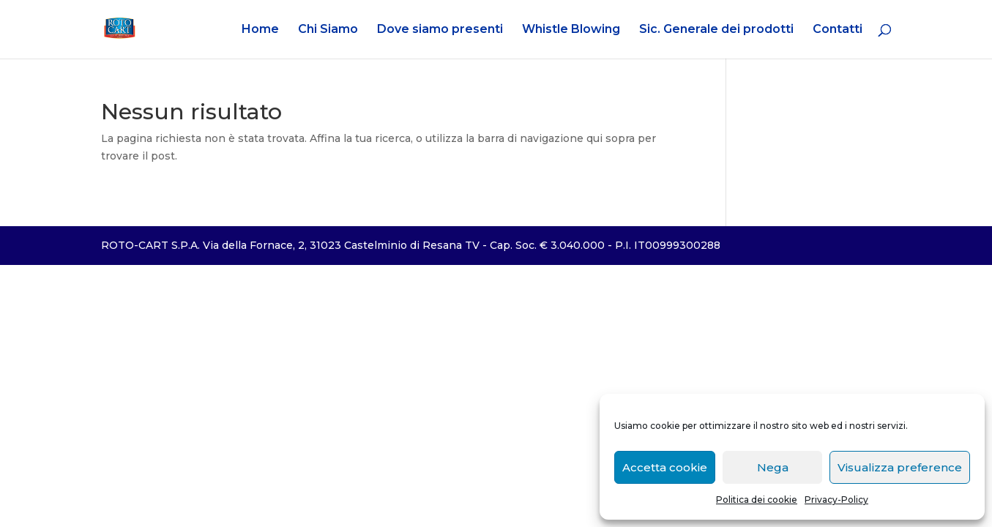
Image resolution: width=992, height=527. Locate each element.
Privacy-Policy (836, 499)
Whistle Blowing (571, 30)
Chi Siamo (328, 30)
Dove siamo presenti (440, 30)
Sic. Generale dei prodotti (716, 30)
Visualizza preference (900, 467)
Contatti (837, 30)
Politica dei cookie (756, 499)
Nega (772, 467)
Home (260, 30)
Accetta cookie (664, 467)
